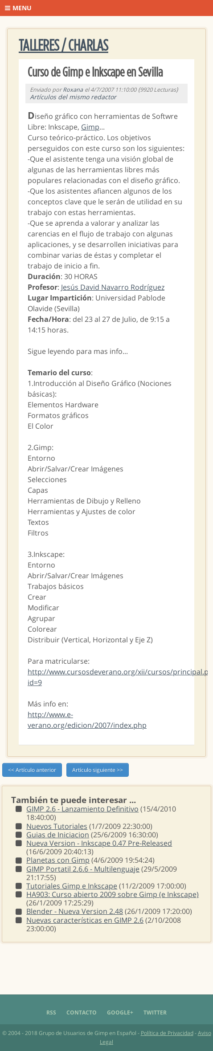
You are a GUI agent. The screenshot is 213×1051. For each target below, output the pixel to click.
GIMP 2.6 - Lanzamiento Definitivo (82, 809)
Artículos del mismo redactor (73, 97)
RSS (51, 1012)
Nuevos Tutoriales (56, 826)
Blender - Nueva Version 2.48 (74, 911)
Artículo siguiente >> (97, 770)
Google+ (120, 1012)
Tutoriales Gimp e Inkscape (71, 886)
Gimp (90, 127)
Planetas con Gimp (58, 860)
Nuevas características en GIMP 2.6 (84, 920)
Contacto (81, 1012)
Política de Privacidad (167, 1033)
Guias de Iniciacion (57, 835)
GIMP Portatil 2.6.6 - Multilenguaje (82, 869)
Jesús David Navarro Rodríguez (112, 287)
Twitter (155, 1012)
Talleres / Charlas (63, 46)
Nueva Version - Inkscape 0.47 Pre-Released (99, 843)
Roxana (73, 89)
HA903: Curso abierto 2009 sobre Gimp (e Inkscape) (112, 894)
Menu (18, 8)
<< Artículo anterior (32, 770)
